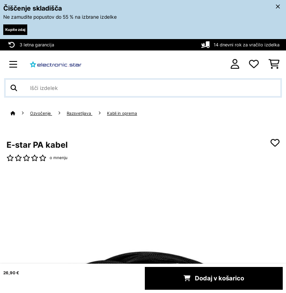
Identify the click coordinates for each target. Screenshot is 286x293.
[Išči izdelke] (143, 88)
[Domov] (20, 113)
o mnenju (59, 157)
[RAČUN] (235, 64)
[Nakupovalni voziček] (274, 64)
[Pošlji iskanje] (14, 88)
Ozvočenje (41, 113)
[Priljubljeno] (254, 64)
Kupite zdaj (15, 29)
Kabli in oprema (122, 113)
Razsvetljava (79, 113)
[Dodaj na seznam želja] (275, 142)
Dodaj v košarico (213, 278)
